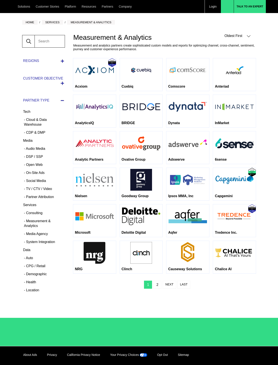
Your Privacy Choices (128, 355)
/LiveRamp (37, 332)
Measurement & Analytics (37, 223)
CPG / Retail (35, 266)
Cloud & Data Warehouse (35, 122)
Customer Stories (47, 6)
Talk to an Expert (250, 6)
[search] (50, 41)
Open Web (34, 165)
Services (29, 205)
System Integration (40, 242)
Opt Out (162, 355)
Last (184, 284)
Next (169, 284)
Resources (89, 6)
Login (213, 6)
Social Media (35, 181)
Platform (70, 6)
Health (30, 282)
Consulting (34, 213)
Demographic (36, 274)
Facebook (234, 355)
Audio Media (35, 148)
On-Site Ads (35, 173)
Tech (26, 111)
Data (26, 250)
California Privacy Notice (83, 355)
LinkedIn (225, 355)
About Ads (30, 355)
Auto (29, 258)
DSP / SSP (34, 156)
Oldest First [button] (238, 36)
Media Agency (36, 234)
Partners (107, 6)
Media (28, 140)
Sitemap (183, 355)
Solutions (24, 6)
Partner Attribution (39, 197)
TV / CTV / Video (38, 189)
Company (125, 6)
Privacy (52, 355)
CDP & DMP (35, 132)
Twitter (243, 355)
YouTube (252, 355)
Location (32, 290)
